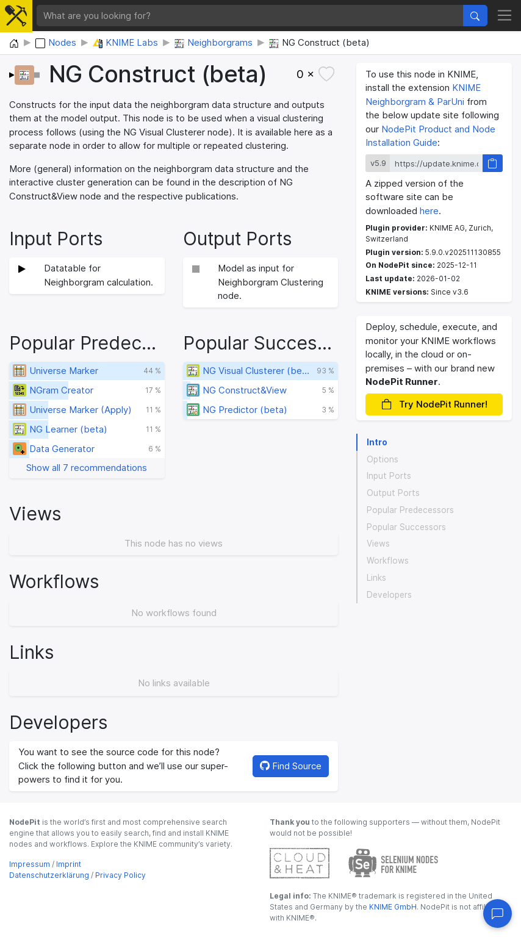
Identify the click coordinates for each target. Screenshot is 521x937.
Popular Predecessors (410, 510)
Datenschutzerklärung (49, 875)
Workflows (388, 560)
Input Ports (389, 476)
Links (376, 578)
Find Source (291, 766)
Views (378, 543)
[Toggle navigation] (505, 16)
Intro (377, 442)
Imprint (68, 864)
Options (382, 459)
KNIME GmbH (392, 906)
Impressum (29, 864)
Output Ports (393, 493)
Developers (389, 595)
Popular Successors (406, 527)
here (429, 211)
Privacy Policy (120, 875)
